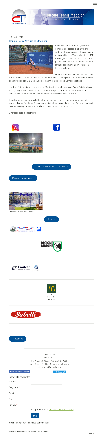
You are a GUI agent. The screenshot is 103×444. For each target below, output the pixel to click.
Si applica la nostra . (52, 409)
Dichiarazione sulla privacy (61, 409)
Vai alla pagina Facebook (20, 372)
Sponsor (51, 219)
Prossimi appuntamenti (23, 178)
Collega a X (59, 372)
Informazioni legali (15, 431)
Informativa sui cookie (35, 431)
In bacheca (17, 338)
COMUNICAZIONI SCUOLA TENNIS (51, 166)
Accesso (91, 433)
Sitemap (45, 431)
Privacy (24, 431)
